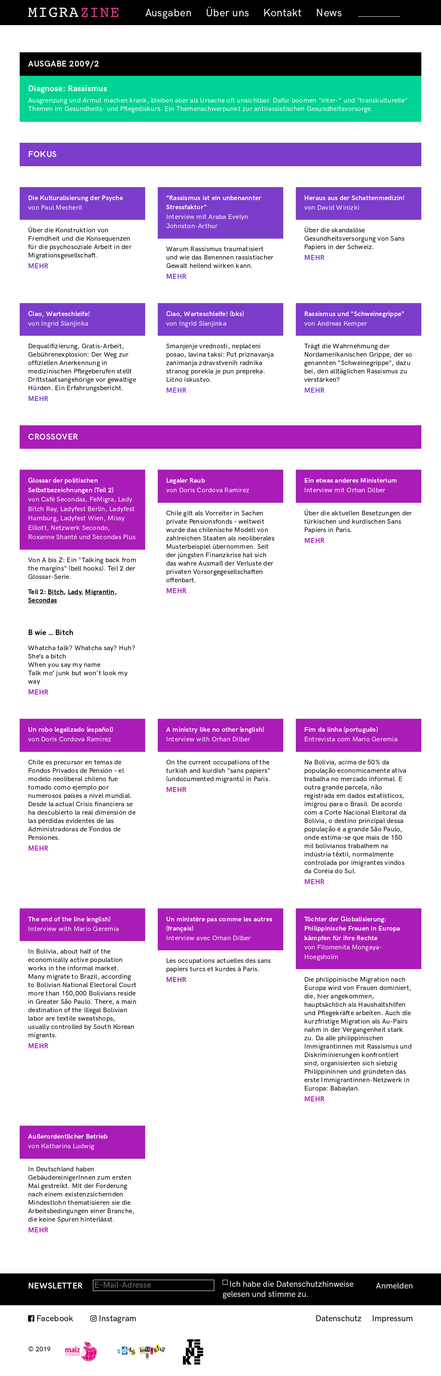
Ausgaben (168, 13)
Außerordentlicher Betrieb (68, 1137)
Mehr (38, 266)
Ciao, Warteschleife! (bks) (205, 314)
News (329, 13)
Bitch (56, 592)
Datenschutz (338, 1319)
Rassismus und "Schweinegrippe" (354, 314)
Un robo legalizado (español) (70, 730)
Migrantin (99, 592)
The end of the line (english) (69, 919)
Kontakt (282, 13)
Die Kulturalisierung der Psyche (75, 198)
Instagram (118, 1319)
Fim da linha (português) (341, 730)
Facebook (55, 1319)
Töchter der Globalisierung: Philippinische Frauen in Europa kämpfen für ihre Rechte (352, 929)
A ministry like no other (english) (215, 730)
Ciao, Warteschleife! (59, 314)
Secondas (42, 600)
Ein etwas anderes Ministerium (350, 481)
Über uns (227, 13)
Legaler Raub (185, 481)
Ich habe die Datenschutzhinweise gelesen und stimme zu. (288, 1289)
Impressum (392, 1319)
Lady (74, 592)
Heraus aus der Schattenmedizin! (354, 198)
